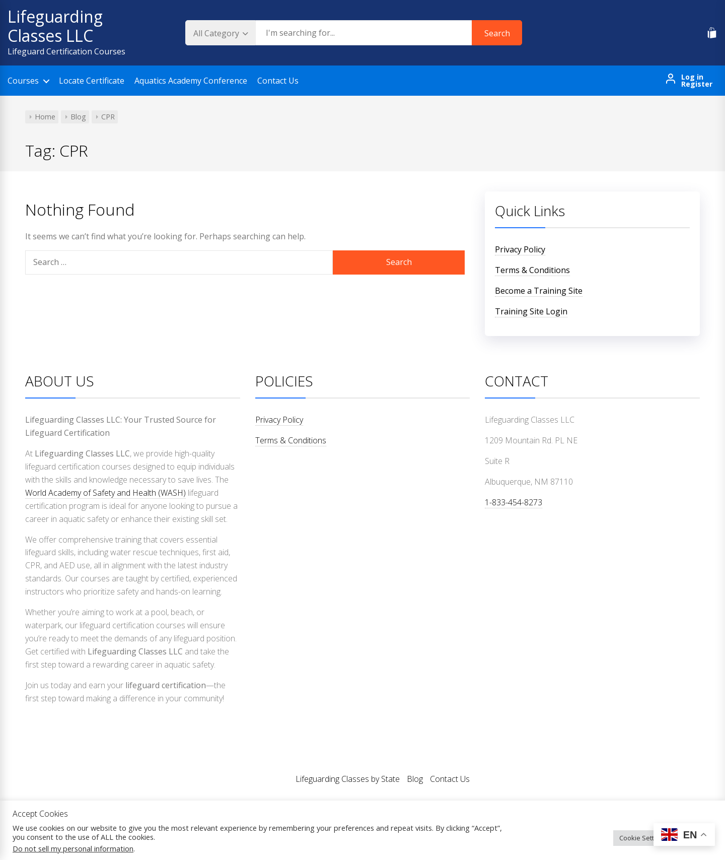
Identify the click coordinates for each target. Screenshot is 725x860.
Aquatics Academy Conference (190, 81)
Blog (415, 778)
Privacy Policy (520, 249)
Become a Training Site (539, 290)
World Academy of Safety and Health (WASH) (105, 492)
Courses (23, 81)
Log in (692, 77)
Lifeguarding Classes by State (348, 778)
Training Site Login (531, 311)
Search (497, 33)
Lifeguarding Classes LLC (55, 26)
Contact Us (278, 81)
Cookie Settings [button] (643, 837)
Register (696, 84)
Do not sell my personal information (73, 848)
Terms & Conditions (532, 270)
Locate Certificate (91, 81)
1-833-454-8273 (513, 502)
